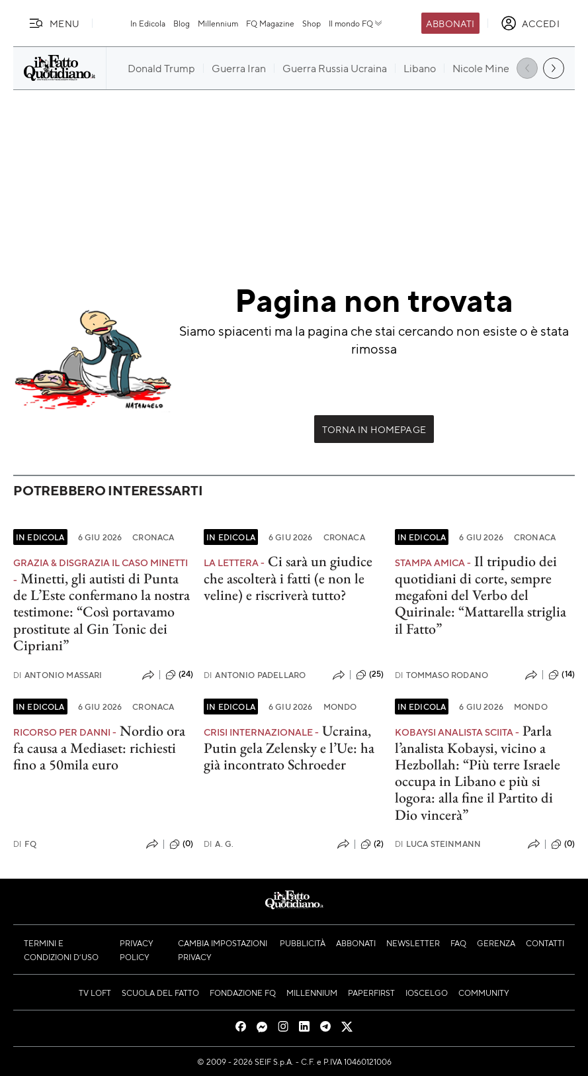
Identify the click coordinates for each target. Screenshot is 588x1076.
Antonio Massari (58, 675)
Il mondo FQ (356, 23)
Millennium (218, 23)
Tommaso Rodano (441, 675)
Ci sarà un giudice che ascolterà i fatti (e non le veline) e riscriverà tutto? (288, 578)
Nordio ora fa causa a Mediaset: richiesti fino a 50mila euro (99, 747)
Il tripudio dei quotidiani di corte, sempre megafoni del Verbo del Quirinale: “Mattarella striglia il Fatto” (480, 595)
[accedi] (530, 23)
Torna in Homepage (374, 429)
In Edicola (147, 23)
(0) (181, 844)
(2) (372, 844)
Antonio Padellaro (255, 675)
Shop (311, 23)
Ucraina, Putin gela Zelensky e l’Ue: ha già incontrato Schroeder (289, 747)
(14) (561, 674)
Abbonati (450, 23)
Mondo (340, 706)
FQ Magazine (270, 23)
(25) (370, 674)
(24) (179, 674)
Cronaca (153, 537)
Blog (181, 23)
